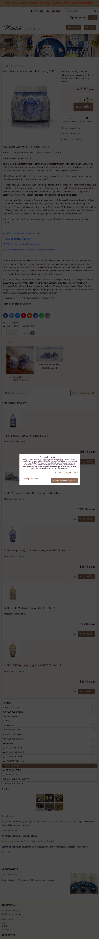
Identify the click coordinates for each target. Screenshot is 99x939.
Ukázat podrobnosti (30, 479)
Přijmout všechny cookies (64, 480)
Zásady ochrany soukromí (66, 472)
